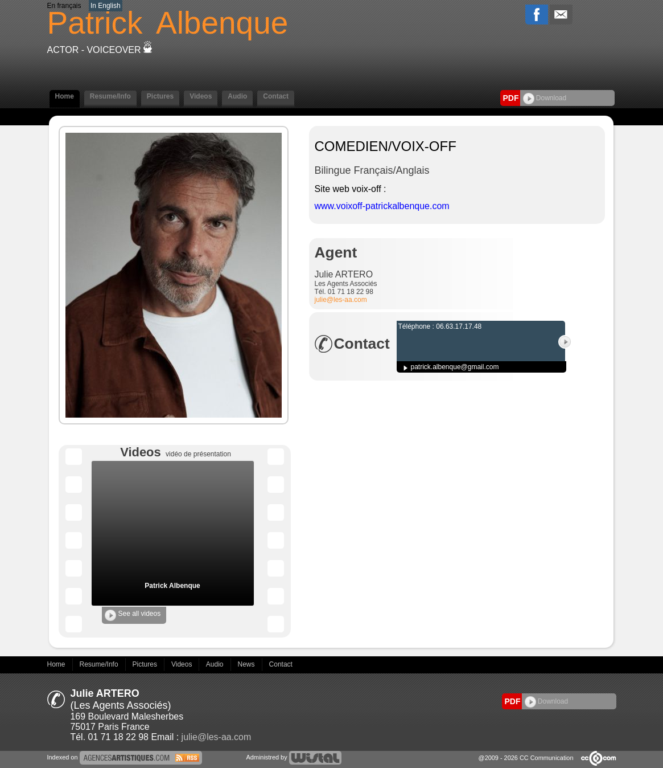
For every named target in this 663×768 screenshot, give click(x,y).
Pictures (160, 96)
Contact (276, 96)
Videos (201, 96)
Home (64, 96)
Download (545, 98)
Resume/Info (110, 96)
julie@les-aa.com (341, 300)
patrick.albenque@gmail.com (455, 367)
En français (64, 6)
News (247, 664)
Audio (237, 96)
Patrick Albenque (172, 586)
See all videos (133, 615)
